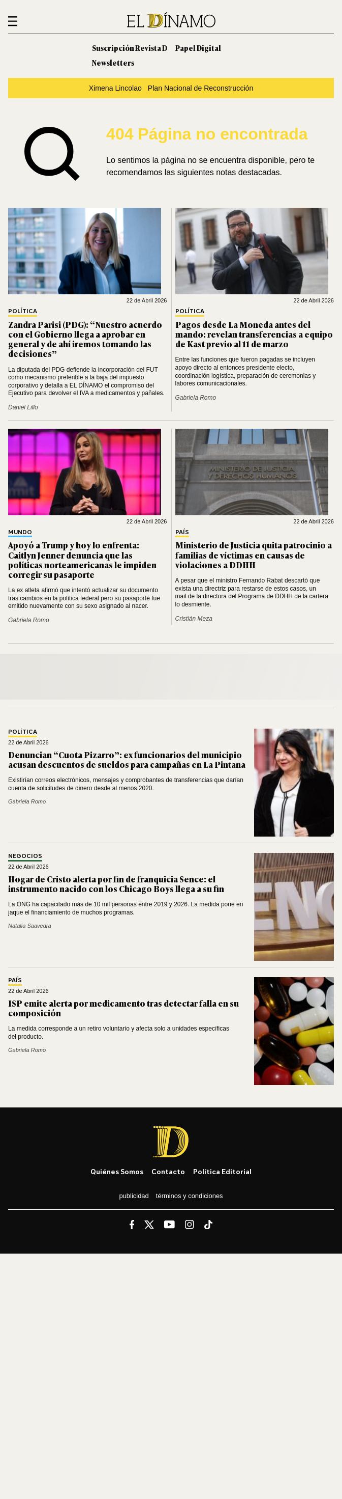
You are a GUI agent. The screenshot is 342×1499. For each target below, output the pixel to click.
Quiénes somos (116, 1171)
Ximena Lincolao (115, 88)
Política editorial (222, 1171)
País (182, 532)
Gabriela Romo (195, 397)
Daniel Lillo (23, 407)
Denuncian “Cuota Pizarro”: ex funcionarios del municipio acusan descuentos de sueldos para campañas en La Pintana (126, 759)
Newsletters (113, 62)
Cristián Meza (193, 618)
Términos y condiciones (189, 1196)
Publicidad (133, 1196)
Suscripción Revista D (129, 47)
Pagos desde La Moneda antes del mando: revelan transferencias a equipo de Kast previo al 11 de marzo (254, 334)
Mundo (20, 532)
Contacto (168, 1171)
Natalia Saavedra (29, 926)
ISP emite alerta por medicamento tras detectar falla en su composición (123, 1008)
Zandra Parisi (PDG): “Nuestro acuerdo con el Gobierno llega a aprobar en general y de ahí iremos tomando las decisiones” (85, 339)
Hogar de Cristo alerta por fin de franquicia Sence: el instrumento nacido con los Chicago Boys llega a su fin (116, 884)
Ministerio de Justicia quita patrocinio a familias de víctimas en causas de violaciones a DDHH (253, 554)
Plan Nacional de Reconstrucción (200, 88)
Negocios (25, 856)
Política (22, 311)
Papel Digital (198, 47)
